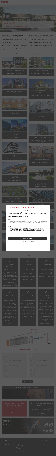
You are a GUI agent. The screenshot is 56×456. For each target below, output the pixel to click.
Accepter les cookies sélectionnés (28, 241)
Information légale (28, 244)
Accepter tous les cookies (28, 238)
